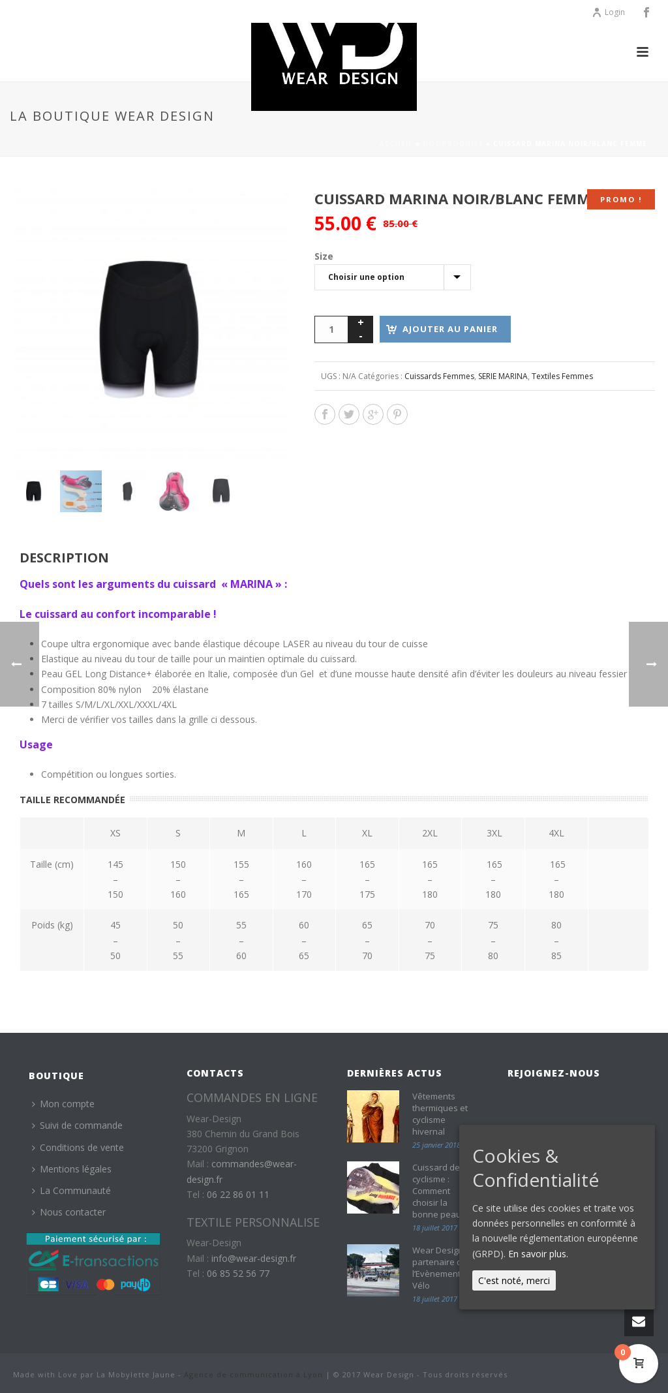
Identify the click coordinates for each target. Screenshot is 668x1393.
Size (323, 256)
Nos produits (453, 143)
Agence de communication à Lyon (253, 1374)
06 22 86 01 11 (238, 1194)
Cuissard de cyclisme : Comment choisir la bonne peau (436, 1190)
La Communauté (71, 1190)
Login (608, 12)
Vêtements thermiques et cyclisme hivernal (440, 1113)
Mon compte (63, 1103)
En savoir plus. (538, 1254)
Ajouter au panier (450, 329)
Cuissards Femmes (439, 376)
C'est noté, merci (514, 1280)
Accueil (396, 143)
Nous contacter (69, 1212)
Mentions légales (72, 1169)
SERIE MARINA (503, 376)
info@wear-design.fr (253, 1258)
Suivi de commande (77, 1125)
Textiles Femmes (562, 376)
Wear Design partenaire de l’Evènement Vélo (439, 1267)
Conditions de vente (78, 1147)
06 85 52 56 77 (238, 1273)
